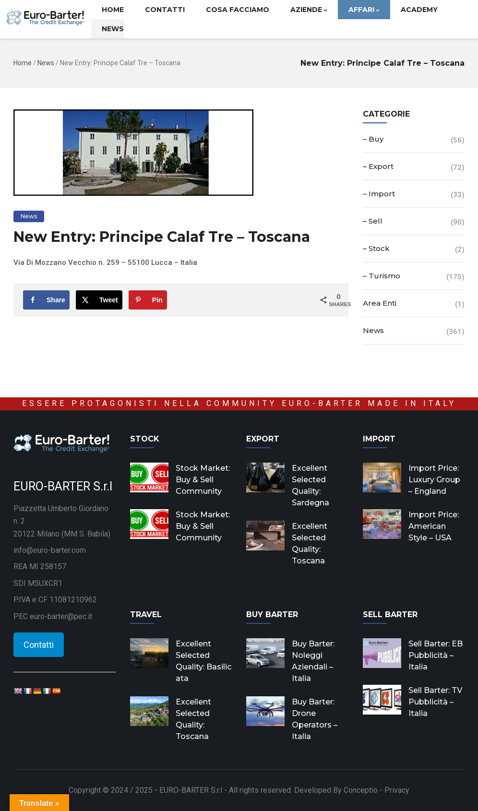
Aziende (308, 9)
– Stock (376, 248)
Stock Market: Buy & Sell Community (203, 480)
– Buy (373, 138)
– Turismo (381, 275)
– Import (379, 193)
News (113, 28)
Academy (419, 9)
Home (113, 9)
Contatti (165, 9)
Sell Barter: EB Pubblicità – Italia (435, 655)
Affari (364, 9)
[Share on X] (99, 300)
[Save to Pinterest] (148, 300)
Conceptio (361, 790)
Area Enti (379, 303)
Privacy (396, 790)
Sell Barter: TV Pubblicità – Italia (435, 702)
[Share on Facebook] (46, 300)
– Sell (372, 221)
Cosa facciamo (237, 9)
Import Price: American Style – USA (433, 526)
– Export (378, 166)
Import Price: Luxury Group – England (434, 480)
